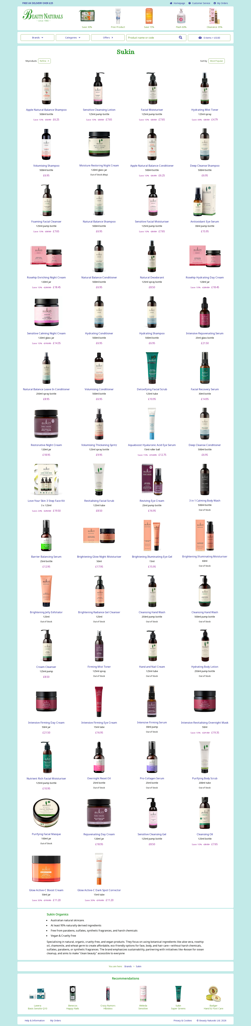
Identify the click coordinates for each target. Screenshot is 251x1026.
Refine (44, 60)
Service (199, 3)
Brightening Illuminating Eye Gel (152, 556)
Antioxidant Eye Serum (204, 221)
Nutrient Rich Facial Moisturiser (46, 778)
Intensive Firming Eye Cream (99, 722)
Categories (72, 37)
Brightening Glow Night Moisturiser (99, 556)
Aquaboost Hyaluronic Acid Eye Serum (152, 445)
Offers (108, 37)
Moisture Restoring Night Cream (99, 165)
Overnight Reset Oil (99, 778)
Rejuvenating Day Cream (99, 834)
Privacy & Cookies (183, 1020)
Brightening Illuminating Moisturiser (204, 556)
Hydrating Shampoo (152, 333)
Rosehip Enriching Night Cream (46, 277)
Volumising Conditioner (99, 389)
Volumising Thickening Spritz (99, 445)
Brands (37, 37)
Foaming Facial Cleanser (46, 221)
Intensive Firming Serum (152, 722)
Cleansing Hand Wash (152, 612)
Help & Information (35, 1020)
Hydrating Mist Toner (204, 109)
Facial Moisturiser (152, 109)
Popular (216, 60)
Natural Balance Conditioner (99, 277)
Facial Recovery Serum (205, 389)
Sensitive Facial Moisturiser (152, 221)
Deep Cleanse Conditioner (205, 445)
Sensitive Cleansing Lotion (99, 109)
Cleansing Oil (205, 834)
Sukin (125, 52)
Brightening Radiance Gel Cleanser (99, 612)
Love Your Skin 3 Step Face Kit (46, 501)
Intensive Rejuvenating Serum (204, 333)
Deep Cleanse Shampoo (204, 165)
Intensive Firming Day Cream (46, 722)
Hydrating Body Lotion (204, 666)
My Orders (221, 3)
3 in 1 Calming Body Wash (204, 500)
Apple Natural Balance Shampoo (46, 109)
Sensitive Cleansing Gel (152, 834)
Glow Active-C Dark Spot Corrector (99, 890)
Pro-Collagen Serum (152, 778)
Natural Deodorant (152, 277)
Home (177, 3)
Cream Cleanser (46, 667)
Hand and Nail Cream (152, 666)
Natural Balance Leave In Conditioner (46, 389)
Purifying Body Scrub (204, 778)
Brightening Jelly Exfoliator (46, 612)
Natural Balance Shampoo (99, 221)
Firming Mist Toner (99, 666)
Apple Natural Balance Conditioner (152, 165)
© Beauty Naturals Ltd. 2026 (211, 1020)
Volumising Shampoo (46, 165)
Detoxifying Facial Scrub (152, 389)
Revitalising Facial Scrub (99, 501)
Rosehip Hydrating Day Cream (205, 277)
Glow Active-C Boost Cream (46, 890)
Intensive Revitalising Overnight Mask (204, 722)
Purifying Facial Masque (46, 834)
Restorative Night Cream (46, 445)
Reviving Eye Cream (152, 501)
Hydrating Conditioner (99, 333)
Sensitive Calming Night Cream (46, 333)
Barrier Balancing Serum (46, 556)
